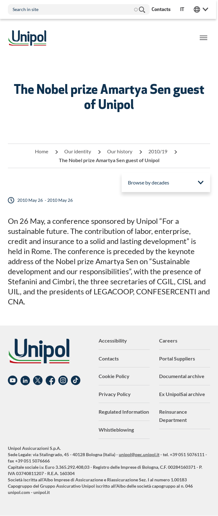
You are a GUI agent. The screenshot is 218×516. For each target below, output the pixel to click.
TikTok (75, 380)
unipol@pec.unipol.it (139, 454)
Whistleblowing (116, 430)
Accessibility (113, 340)
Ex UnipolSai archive (182, 394)
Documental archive (181, 376)
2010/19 (157, 151)
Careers (168, 340)
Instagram (63, 380)
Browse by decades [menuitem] (148, 182)
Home (41, 151)
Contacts (109, 358)
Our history (119, 151)
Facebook (50, 380)
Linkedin (25, 380)
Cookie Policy (114, 376)
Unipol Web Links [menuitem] (203, 9)
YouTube (12, 380)
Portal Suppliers (177, 358)
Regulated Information (124, 412)
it (184, 9)
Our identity (77, 151)
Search (142, 9)
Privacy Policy (115, 394)
